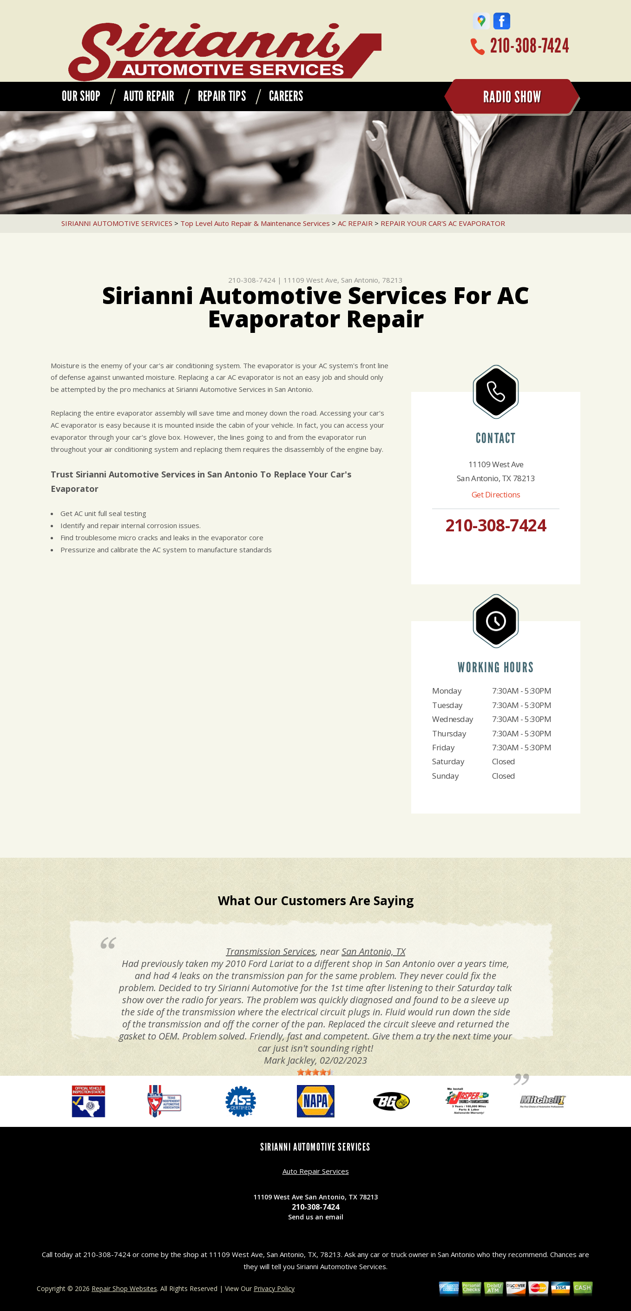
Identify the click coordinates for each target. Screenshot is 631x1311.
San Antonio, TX (373, 951)
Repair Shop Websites (124, 1288)
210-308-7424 (529, 46)
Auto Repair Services (316, 1171)
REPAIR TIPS (222, 96)
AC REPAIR (355, 223)
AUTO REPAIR (149, 96)
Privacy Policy (274, 1288)
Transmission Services (271, 951)
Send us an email (315, 1216)
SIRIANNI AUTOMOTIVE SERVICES (116, 223)
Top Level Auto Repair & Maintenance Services (255, 223)
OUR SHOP (81, 96)
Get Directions (496, 494)
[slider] (315, 1072)
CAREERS (286, 96)
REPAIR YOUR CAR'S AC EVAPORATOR (443, 223)
